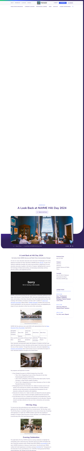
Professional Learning (41, 6)
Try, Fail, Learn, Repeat (62, 314)
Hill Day (41, 262)
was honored (44, 443)
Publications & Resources (17, 6)
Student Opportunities (65, 6)
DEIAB (50, 6)
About (12, 2)
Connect (56, 2)
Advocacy (55, 6)
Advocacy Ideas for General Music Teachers (62, 307)
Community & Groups (29, 6)
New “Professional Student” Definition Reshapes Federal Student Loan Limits (63, 298)
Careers (29, 2)
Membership (17, 2)
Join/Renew (62, 2)
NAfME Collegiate (33, 302)
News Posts (19, 246)
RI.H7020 (38, 447)
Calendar (23, 2)
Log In (71, 2)
